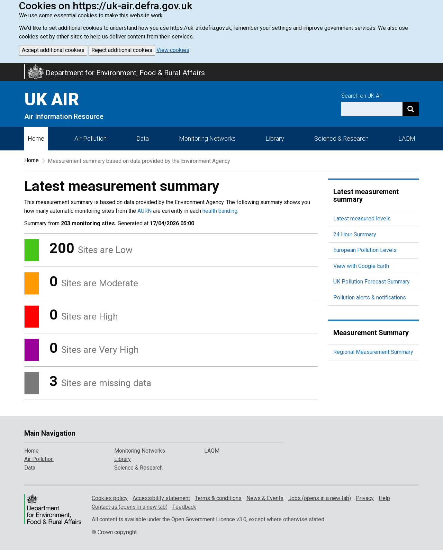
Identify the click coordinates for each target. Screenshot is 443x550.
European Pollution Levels (365, 250)
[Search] (411, 109)
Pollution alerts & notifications (369, 297)
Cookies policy (110, 498)
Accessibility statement (161, 498)
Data (142, 138)
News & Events (264, 498)
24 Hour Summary (354, 234)
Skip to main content (4, 67)
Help (384, 498)
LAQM (406, 138)
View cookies (172, 50)
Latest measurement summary (366, 195)
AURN (144, 211)
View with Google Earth (361, 266)
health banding (219, 211)
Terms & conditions (218, 498)
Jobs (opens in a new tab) (319, 498)
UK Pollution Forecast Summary (371, 281)
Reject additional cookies (121, 50)
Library (274, 138)
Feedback (184, 507)
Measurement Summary (371, 333)
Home (36, 138)
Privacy (365, 498)
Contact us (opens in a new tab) (130, 507)
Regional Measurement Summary (373, 352)
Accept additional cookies (53, 50)
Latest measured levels (362, 218)
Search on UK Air (361, 96)
